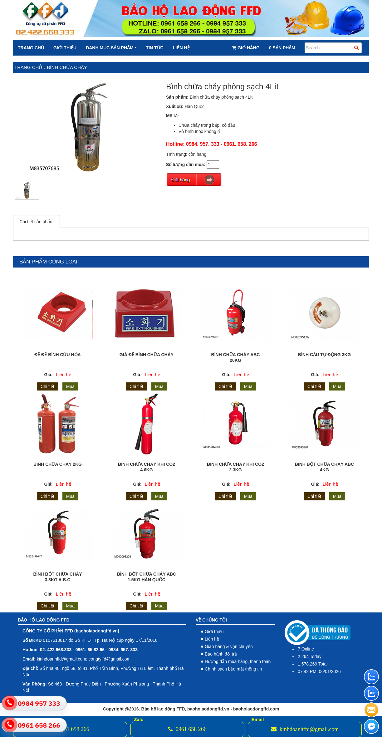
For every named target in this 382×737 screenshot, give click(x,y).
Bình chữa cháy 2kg (57, 464)
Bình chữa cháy (67, 67)
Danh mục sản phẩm (111, 47)
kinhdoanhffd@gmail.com (305, 729)
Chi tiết (47, 386)
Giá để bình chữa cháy (147, 354)
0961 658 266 (70, 729)
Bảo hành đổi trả (221, 653)
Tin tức (155, 47)
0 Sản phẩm (282, 47)
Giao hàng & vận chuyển (229, 646)
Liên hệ (181, 47)
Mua (70, 386)
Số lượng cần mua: (185, 164)
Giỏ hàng (246, 47)
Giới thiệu (64, 47)
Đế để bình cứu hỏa (57, 354)
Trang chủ (31, 47)
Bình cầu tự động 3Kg (324, 354)
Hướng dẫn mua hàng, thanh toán (238, 661)
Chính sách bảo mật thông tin (233, 668)
